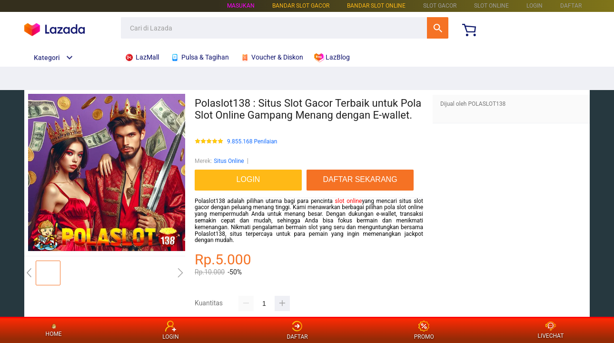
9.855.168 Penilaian (252, 142)
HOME (54, 330)
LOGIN (534, 5)
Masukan (241, 5)
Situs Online (229, 161)
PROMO (424, 330)
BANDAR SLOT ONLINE (376, 5)
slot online (348, 201)
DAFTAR (571, 5)
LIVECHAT (550, 331)
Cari (437, 28)
